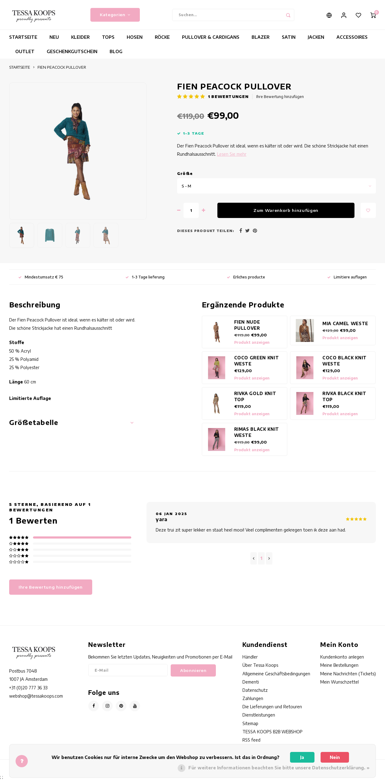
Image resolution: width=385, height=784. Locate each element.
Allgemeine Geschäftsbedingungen (276, 677)
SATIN (289, 41)
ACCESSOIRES (352, 41)
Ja (302, 757)
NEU (54, 41)
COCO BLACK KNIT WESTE (344, 364)
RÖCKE (162, 41)
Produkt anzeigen (252, 346)
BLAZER (261, 41)
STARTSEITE (23, 41)
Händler (250, 660)
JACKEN (316, 41)
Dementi (250, 685)
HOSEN (135, 41)
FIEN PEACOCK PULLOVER (62, 71)
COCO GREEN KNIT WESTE (256, 364)
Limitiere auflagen (347, 280)
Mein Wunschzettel (339, 685)
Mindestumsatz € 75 (40, 280)
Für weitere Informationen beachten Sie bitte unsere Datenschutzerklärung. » (278, 767)
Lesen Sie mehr (231, 158)
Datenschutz (255, 694)
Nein (335, 757)
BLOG (116, 55)
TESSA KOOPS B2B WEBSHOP (272, 735)
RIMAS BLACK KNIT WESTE (256, 436)
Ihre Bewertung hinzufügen (280, 100)
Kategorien (115, 16)
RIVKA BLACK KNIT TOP (344, 400)
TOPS (108, 41)
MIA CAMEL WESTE (345, 327)
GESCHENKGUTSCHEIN (72, 55)
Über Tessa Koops (260, 669)
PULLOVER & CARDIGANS (210, 41)
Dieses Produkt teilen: (205, 235)
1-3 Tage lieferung (145, 280)
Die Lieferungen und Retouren (272, 710)
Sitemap (250, 727)
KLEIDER (80, 41)
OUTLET (25, 55)
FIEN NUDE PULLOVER (247, 329)
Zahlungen (252, 702)
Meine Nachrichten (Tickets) (348, 677)
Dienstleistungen (258, 718)
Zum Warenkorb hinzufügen (285, 214)
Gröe (185, 177)
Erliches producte (246, 280)
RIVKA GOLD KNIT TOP (255, 400)
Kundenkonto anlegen (342, 660)
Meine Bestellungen (339, 669)
